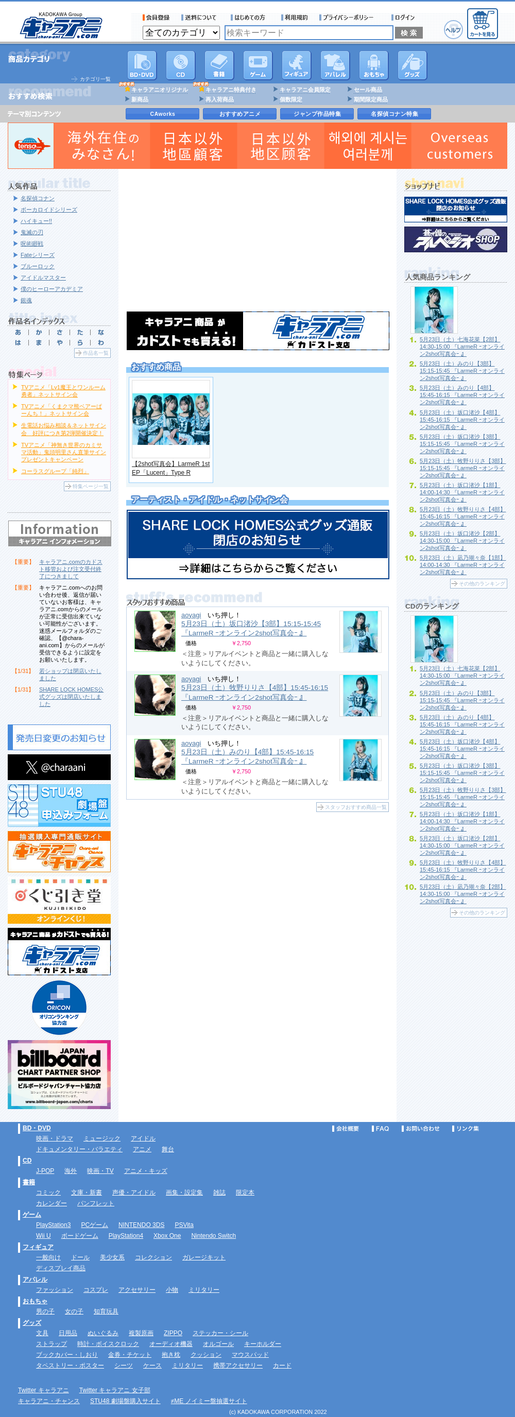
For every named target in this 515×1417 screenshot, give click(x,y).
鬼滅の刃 (32, 232)
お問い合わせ (421, 1129)
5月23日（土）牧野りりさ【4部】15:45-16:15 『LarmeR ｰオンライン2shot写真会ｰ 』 (463, 516)
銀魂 (26, 300)
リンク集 (465, 1129)
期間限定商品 (371, 99)
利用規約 (294, 17)
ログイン (404, 17)
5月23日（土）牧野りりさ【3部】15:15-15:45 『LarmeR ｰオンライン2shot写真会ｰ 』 (463, 468)
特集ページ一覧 (91, 486)
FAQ (380, 1129)
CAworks (163, 114)
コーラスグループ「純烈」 (55, 471)
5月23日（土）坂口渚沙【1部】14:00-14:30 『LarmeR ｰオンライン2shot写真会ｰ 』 (462, 492)
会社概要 (345, 1129)
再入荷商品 (219, 99)
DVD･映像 (142, 65)
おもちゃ (374, 65)
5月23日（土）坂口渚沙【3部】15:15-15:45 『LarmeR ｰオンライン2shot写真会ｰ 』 (251, 628)
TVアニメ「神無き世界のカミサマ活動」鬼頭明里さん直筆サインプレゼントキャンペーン (63, 452)
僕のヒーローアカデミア (52, 289)
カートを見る (482, 23)
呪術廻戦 (32, 243)
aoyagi (191, 615)
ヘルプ (453, 29)
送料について (200, 17)
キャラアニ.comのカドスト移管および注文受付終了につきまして (70, 569)
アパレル (335, 65)
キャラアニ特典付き (230, 90)
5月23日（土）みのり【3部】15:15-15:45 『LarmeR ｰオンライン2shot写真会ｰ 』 (462, 370)
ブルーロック (38, 266)
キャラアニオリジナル (159, 90)
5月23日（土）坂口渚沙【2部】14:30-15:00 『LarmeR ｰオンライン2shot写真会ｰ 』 (462, 540)
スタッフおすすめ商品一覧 (356, 807)
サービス (250, 17)
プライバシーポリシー (349, 17)
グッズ (412, 65)
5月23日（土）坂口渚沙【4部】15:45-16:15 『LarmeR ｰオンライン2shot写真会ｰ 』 (462, 419)
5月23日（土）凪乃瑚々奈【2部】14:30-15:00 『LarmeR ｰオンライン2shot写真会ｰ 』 (463, 894)
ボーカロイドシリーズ (49, 209)
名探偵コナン (38, 198)
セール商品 (368, 90)
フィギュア (297, 65)
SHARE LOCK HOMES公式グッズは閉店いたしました (71, 696)
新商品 (139, 99)
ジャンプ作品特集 (317, 114)
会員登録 (156, 17)
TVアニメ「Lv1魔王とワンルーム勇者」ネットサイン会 (63, 391)
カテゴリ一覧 (95, 79)
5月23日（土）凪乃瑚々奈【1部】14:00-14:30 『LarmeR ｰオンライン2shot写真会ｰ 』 (463, 565)
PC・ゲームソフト (258, 65)
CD (181, 65)
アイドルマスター (43, 277)
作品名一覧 (96, 353)
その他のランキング (482, 583)
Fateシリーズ (38, 255)
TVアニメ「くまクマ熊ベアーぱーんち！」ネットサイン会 (61, 410)
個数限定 (291, 99)
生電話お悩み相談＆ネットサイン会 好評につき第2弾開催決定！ (63, 429)
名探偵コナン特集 (394, 114)
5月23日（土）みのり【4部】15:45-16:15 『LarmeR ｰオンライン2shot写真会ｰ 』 (462, 395)
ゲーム (32, 1214)
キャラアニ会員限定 (305, 90)
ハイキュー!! (36, 221)
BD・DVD (37, 1128)
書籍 (219, 65)
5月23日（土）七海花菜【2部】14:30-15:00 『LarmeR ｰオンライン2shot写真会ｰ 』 (462, 346)
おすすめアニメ (240, 114)
